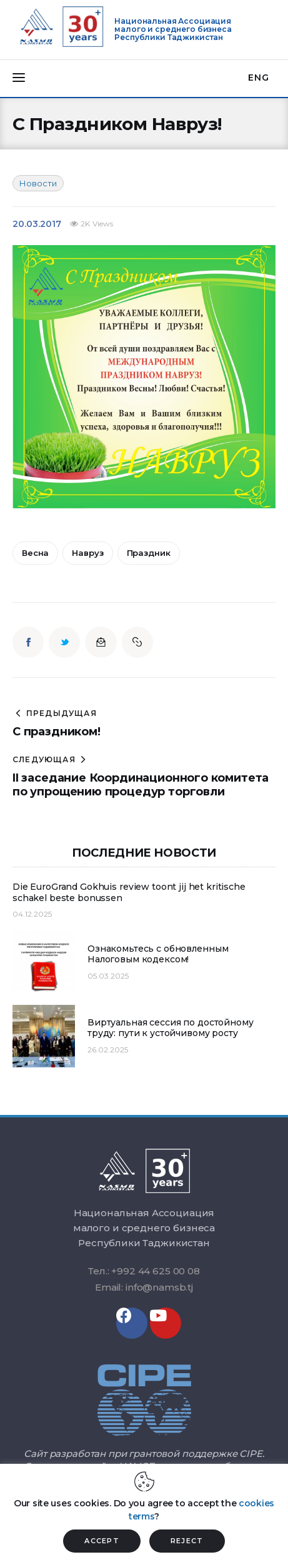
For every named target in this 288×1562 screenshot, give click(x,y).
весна (35, 553)
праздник (149, 553)
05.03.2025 (108, 975)
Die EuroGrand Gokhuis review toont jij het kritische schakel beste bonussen (129, 893)
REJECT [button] (187, 1540)
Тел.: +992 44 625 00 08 (144, 1271)
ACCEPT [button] (101, 1540)
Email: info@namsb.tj (144, 1287)
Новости (38, 183)
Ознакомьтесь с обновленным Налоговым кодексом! (157, 954)
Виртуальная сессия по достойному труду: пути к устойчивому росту (170, 1028)
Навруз (87, 553)
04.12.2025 (32, 914)
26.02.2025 (107, 1049)
